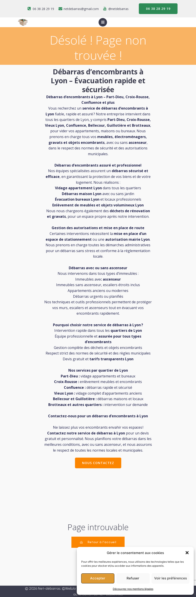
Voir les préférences (170, 578)
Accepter (97, 578)
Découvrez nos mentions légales (133, 589)
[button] (187, 552)
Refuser (133, 578)
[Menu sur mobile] (103, 22)
